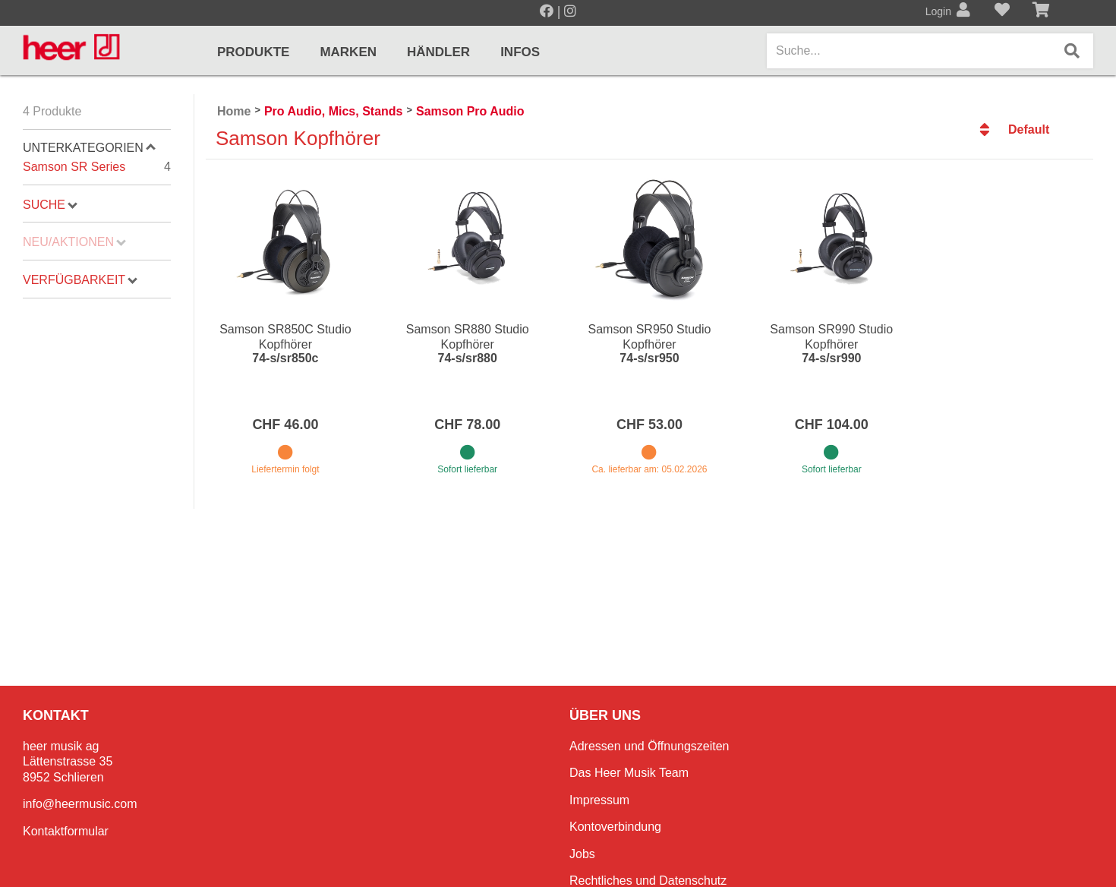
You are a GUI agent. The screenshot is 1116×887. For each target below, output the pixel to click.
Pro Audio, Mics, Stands (333, 111)
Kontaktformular (66, 831)
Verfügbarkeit (80, 279)
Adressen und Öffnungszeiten (649, 746)
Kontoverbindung (615, 826)
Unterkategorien (89, 147)
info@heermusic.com (80, 803)
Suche (50, 204)
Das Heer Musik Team (629, 772)
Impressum (599, 800)
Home (234, 111)
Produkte (253, 52)
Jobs (582, 854)
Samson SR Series (97, 167)
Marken (348, 52)
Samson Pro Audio (470, 111)
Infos (520, 52)
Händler (438, 52)
